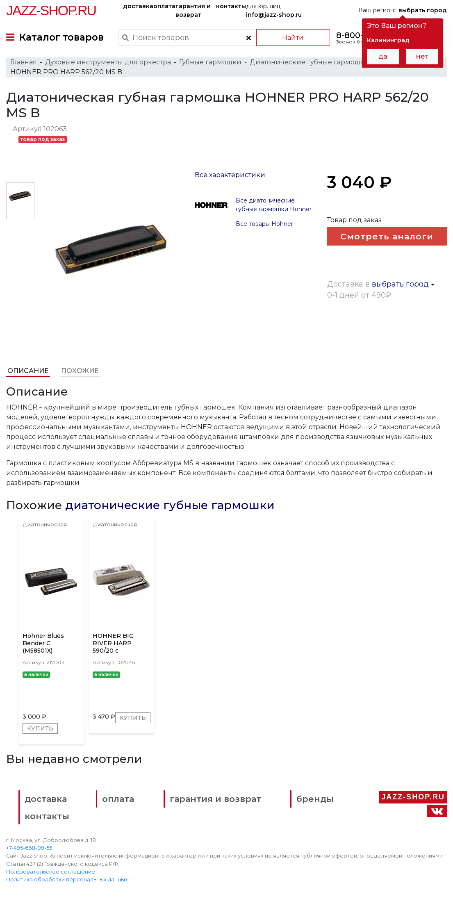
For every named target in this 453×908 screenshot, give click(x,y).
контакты (231, 6)
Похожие (80, 371)
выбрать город (403, 284)
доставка (138, 6)
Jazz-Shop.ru (51, 10)
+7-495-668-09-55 (29, 848)
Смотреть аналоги (386, 236)
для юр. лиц (274, 10)
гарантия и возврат (193, 10)
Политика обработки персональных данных (67, 879)
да (382, 56)
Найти (293, 37)
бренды (315, 799)
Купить (40, 728)
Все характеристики (230, 175)
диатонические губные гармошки (170, 505)
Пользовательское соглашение (50, 872)
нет (422, 56)
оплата (164, 6)
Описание (28, 371)
